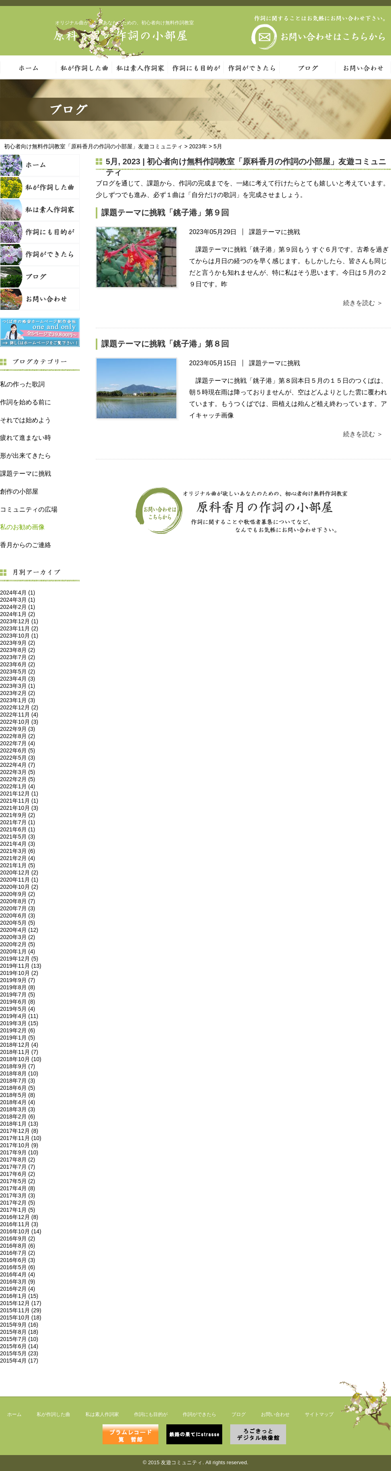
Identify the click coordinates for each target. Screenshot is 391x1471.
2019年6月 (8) (17, 1001)
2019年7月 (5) (17, 994)
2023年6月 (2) (17, 664)
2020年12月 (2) (19, 872)
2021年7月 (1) (17, 822)
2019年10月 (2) (19, 973)
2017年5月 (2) (17, 1181)
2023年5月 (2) (17, 671)
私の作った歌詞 (22, 384)
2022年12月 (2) (19, 707)
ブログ (40, 277)
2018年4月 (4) (17, 1102)
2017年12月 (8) (19, 1131)
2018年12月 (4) (19, 1045)
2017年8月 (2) (17, 1159)
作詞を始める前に (25, 402)
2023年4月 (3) (17, 678)
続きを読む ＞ (363, 302)
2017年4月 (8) (17, 1188)
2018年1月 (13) (19, 1123)
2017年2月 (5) (17, 1202)
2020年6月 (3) (17, 915)
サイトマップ (319, 1414)
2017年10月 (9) (19, 1145)
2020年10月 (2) (19, 887)
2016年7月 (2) (17, 1253)
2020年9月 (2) (17, 894)
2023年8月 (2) (17, 650)
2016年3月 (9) (17, 1281)
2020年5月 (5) (17, 923)
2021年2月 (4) (17, 858)
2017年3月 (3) (17, 1195)
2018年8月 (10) (19, 1073)
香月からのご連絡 (25, 545)
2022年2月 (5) (17, 779)
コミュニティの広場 (28, 509)
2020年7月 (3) (17, 908)
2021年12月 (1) (19, 793)
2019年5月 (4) (17, 1009)
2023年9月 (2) (17, 643)
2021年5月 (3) (17, 836)
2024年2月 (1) (17, 607)
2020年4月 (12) (19, 930)
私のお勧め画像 (22, 527)
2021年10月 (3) (19, 808)
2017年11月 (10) (20, 1138)
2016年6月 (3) (17, 1260)
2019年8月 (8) (17, 987)
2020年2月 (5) (17, 944)
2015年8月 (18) (19, 1332)
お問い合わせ (40, 299)
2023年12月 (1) (19, 621)
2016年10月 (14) (20, 1231)
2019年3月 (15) (19, 1023)
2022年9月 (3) (17, 729)
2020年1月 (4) (17, 951)
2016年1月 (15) (19, 1296)
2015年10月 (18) (20, 1317)
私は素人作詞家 (140, 67)
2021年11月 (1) (19, 801)
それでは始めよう (25, 420)
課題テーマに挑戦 (25, 473)
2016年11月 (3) (19, 1224)
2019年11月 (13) (20, 966)
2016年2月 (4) (17, 1289)
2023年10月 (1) (19, 635)
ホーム (40, 165)
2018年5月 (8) (17, 1095)
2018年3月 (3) (17, 1109)
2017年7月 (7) (17, 1167)
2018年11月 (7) (19, 1052)
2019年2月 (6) (17, 1030)
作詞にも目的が (195, 67)
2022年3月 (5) (17, 772)
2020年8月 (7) (17, 901)
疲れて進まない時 (25, 437)
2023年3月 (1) (17, 686)
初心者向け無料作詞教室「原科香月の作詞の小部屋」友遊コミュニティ (93, 146)
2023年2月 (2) (17, 693)
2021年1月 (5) (17, 865)
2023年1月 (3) (17, 700)
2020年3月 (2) (17, 937)
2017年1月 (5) (17, 1210)
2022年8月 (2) (17, 736)
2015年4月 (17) (19, 1360)
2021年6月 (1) (17, 829)
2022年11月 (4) (19, 714)
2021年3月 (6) (17, 851)
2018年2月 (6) (17, 1116)
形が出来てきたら (25, 455)
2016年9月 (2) (17, 1238)
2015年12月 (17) (20, 1303)
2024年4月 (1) (17, 592)
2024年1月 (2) (17, 614)
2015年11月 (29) (20, 1310)
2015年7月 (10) (19, 1339)
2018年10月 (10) (20, 1059)
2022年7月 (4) (17, 743)
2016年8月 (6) (17, 1246)
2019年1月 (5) (17, 1037)
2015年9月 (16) (19, 1324)
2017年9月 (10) (19, 1152)
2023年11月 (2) (19, 628)
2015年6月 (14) (19, 1346)
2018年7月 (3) (17, 1080)
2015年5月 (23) (19, 1353)
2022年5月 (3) (17, 757)
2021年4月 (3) (17, 844)
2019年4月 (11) (19, 1016)
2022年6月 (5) (17, 750)
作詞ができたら (251, 67)
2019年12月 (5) (19, 958)
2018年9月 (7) (17, 1066)
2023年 (198, 146)
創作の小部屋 (19, 491)
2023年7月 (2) (17, 657)
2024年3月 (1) (17, 600)
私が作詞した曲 (84, 67)
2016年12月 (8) (19, 1217)
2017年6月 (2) (17, 1174)
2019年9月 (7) (17, 980)
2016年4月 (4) (17, 1274)
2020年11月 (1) (19, 879)
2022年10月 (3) (19, 722)
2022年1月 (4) (17, 786)
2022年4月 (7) (17, 765)
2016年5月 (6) (17, 1267)
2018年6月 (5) (17, 1088)
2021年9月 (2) (17, 815)
